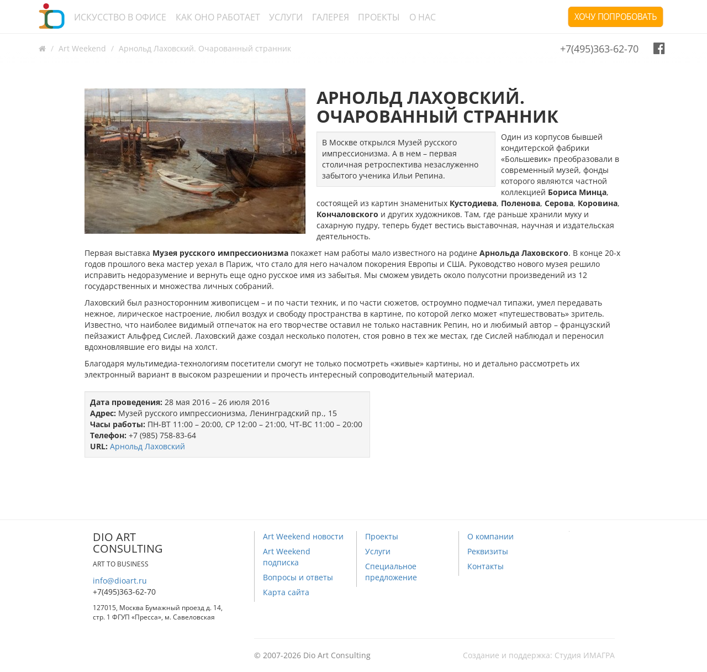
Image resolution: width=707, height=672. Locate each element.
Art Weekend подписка (286, 557)
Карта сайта (286, 592)
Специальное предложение (391, 571)
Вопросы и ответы (298, 577)
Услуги (286, 17)
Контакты (485, 566)
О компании (490, 536)
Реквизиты (487, 551)
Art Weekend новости (303, 536)
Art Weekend (82, 48)
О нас (422, 17)
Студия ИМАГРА (585, 655)
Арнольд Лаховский (147, 446)
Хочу (615, 17)
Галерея (330, 17)
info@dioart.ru (120, 580)
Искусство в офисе (120, 17)
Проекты (379, 17)
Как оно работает (218, 17)
